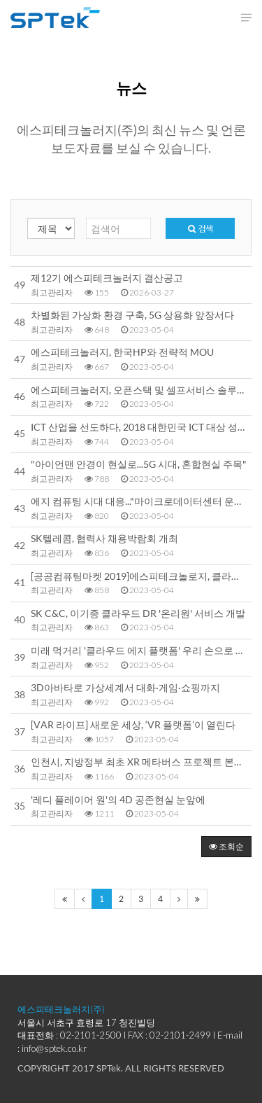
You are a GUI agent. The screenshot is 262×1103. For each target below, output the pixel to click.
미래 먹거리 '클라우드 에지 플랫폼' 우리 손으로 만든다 (139, 650)
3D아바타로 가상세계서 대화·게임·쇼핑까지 (125, 687)
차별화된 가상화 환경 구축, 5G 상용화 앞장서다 (132, 315)
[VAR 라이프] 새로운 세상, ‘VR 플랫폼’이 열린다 (133, 724)
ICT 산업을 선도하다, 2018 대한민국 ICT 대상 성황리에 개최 (139, 427)
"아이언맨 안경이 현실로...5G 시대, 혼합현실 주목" (139, 464)
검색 (200, 228)
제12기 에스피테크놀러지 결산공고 (107, 278)
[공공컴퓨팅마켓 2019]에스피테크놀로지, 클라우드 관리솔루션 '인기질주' (139, 576)
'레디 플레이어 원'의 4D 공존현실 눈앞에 (118, 799)
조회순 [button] (226, 846)
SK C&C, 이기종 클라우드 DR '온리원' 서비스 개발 (138, 613)
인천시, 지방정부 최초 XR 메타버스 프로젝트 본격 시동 (139, 762)
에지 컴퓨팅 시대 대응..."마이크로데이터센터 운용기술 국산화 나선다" (139, 501)
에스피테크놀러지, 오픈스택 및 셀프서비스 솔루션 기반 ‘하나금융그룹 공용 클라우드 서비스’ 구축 (139, 390)
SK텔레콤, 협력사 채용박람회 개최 (104, 538)
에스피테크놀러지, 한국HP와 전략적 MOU (122, 352)
